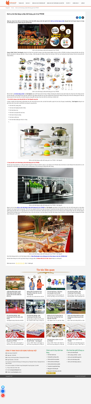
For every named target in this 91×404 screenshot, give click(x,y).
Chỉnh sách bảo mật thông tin (53, 347)
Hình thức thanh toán (52, 340)
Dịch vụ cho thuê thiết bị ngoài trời (74, 343)
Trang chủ (21, 3)
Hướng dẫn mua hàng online (53, 342)
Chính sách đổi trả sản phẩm (53, 345)
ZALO (3, 391)
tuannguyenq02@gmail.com (15, 355)
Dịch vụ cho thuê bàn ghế (73, 338)
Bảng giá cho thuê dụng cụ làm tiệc (55, 3)
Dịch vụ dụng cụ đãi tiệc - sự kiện (74, 340)
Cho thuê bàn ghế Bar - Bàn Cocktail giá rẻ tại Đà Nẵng (74, 292)
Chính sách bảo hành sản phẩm (54, 349)
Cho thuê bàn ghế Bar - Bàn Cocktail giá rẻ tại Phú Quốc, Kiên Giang (15, 317)
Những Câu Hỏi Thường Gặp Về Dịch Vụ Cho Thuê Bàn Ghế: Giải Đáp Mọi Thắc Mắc (55, 317)
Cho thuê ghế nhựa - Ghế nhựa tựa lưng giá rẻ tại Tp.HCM (54, 292)
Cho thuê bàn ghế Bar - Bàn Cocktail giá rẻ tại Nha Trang (34, 316)
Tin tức (68, 3)
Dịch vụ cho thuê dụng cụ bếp (73, 345)
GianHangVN (82, 362)
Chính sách (75, 3)
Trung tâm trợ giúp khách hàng (54, 352)
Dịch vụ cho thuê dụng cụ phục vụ (74, 347)
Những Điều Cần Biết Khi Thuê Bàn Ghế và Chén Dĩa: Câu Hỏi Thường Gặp (34, 293)
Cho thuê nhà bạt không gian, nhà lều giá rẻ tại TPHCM (15, 326)
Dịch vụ (27, 3)
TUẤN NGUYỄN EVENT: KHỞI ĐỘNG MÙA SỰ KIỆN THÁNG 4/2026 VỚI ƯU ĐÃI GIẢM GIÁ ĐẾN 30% (14, 294)
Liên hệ (82, 3)
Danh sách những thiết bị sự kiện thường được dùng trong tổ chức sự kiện (76, 303)
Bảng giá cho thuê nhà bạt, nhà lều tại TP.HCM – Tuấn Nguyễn (34, 326)
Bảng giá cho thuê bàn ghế (38, 3)
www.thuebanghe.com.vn (16, 357)
